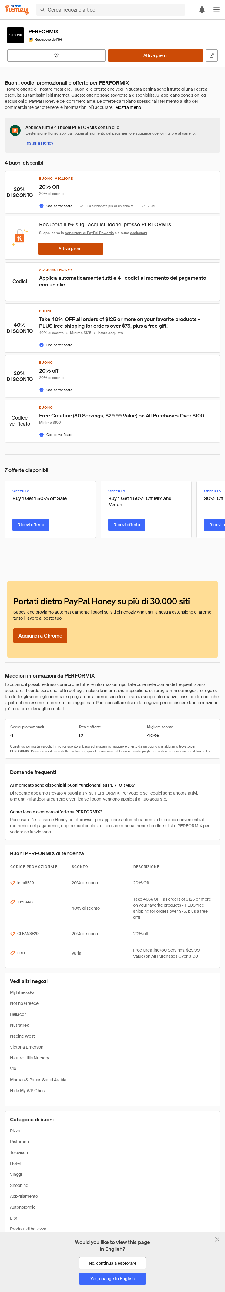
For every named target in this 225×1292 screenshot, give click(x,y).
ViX (13, 1069)
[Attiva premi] (155, 55)
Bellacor (18, 1014)
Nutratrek (19, 1025)
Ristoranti (19, 1141)
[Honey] (17, 10)
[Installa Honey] (39, 143)
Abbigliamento (24, 1196)
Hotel (15, 1163)
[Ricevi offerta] (30, 525)
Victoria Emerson (26, 1047)
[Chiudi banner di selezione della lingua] (217, 1239)
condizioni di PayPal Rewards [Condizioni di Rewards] (89, 232)
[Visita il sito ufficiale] (212, 55)
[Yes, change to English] (112, 1279)
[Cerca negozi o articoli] (110, 10)
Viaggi (16, 1174)
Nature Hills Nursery (29, 1058)
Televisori (19, 1152)
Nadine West (22, 1036)
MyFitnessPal (22, 992)
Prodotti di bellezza (28, 1229)
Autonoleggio (22, 1207)
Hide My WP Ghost (28, 1090)
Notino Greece (24, 1003)
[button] (216, 9)
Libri (14, 1218)
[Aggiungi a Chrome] (40, 635)
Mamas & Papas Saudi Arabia (38, 1080)
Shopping (19, 1185)
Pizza (15, 1130)
